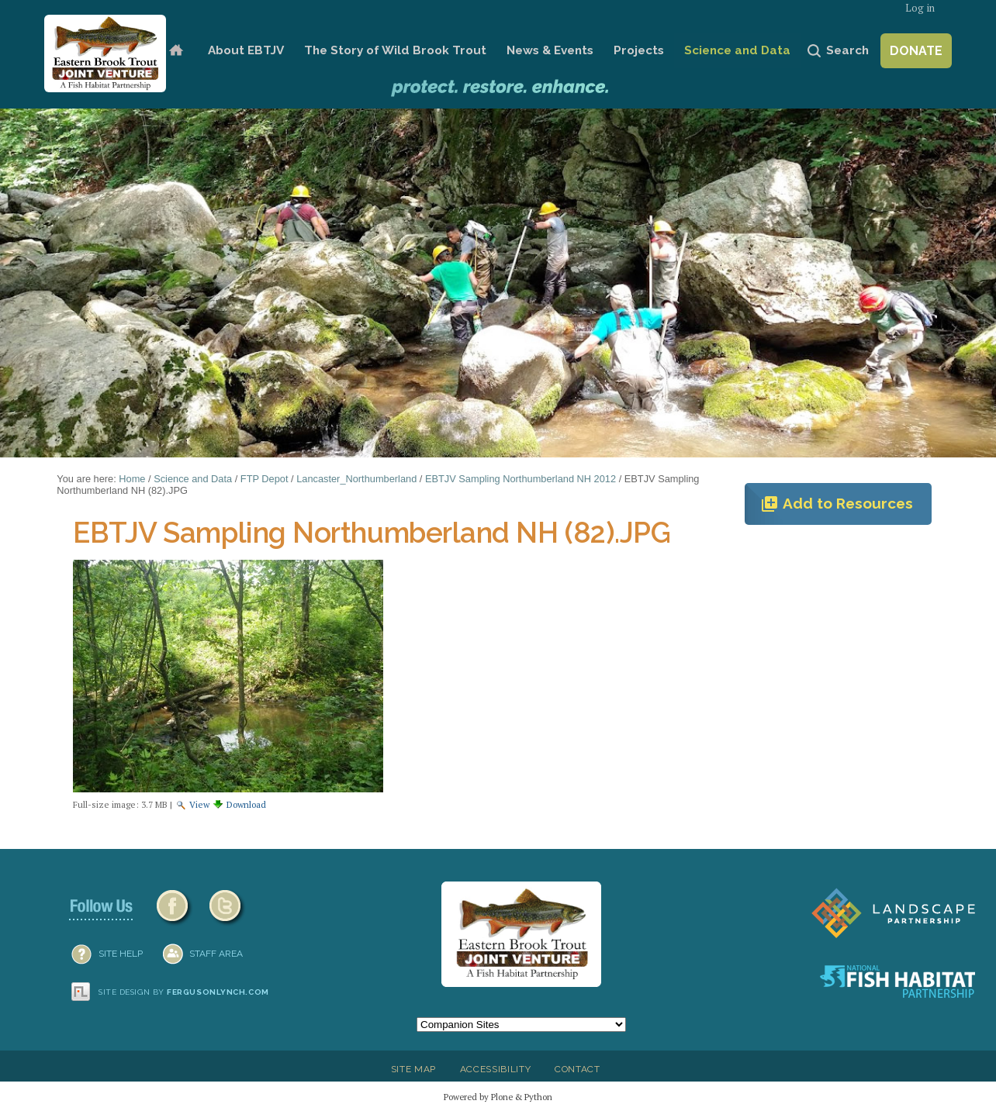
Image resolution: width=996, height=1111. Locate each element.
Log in (920, 8)
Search (847, 50)
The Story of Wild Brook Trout (395, 50)
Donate (916, 50)
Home (176, 50)
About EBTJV (246, 50)
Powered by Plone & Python (498, 1096)
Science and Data (737, 50)
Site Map (413, 1069)
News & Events (550, 50)
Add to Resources (836, 504)
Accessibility (495, 1069)
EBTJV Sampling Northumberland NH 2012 (520, 479)
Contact (577, 1069)
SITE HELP (121, 953)
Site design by (184, 992)
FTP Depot (264, 479)
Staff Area (216, 953)
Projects (639, 50)
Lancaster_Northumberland (356, 479)
